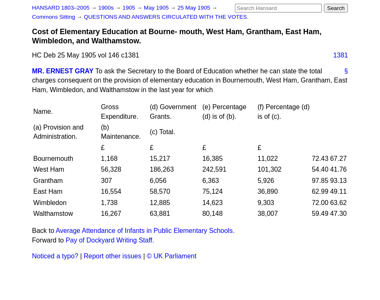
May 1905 (157, 8)
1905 (130, 8)
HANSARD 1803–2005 (60, 8)
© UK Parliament (171, 256)
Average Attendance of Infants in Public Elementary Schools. (145, 230)
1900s (106, 8)
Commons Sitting (54, 17)
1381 (340, 55)
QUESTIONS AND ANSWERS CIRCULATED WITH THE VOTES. (166, 17)
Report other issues (112, 256)
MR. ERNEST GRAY (63, 71)
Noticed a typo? (55, 256)
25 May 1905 (195, 8)
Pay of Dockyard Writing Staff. (110, 240)
